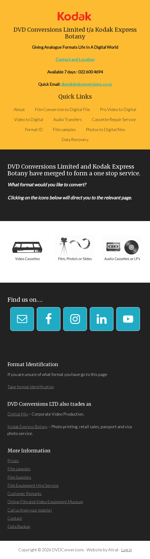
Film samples (18, 468)
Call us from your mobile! (29, 510)
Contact (14, 518)
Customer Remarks (24, 493)
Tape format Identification (30, 386)
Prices (13, 460)
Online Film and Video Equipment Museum (45, 501)
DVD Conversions (75, 16)
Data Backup (18, 526)
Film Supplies (19, 477)
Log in (126, 549)
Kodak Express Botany (27, 426)
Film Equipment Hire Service (33, 485)
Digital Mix (17, 414)
